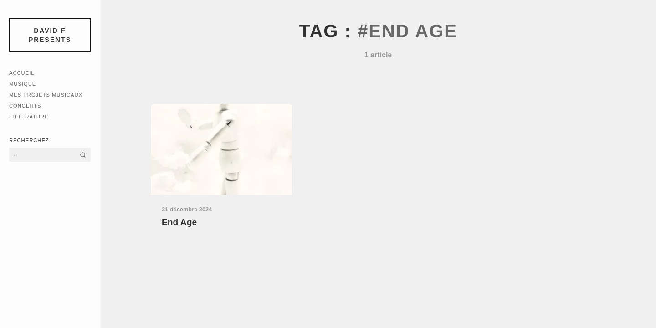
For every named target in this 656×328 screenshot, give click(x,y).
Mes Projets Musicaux (45, 94)
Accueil (22, 73)
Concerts (25, 105)
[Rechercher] (83, 155)
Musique (22, 84)
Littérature (29, 116)
